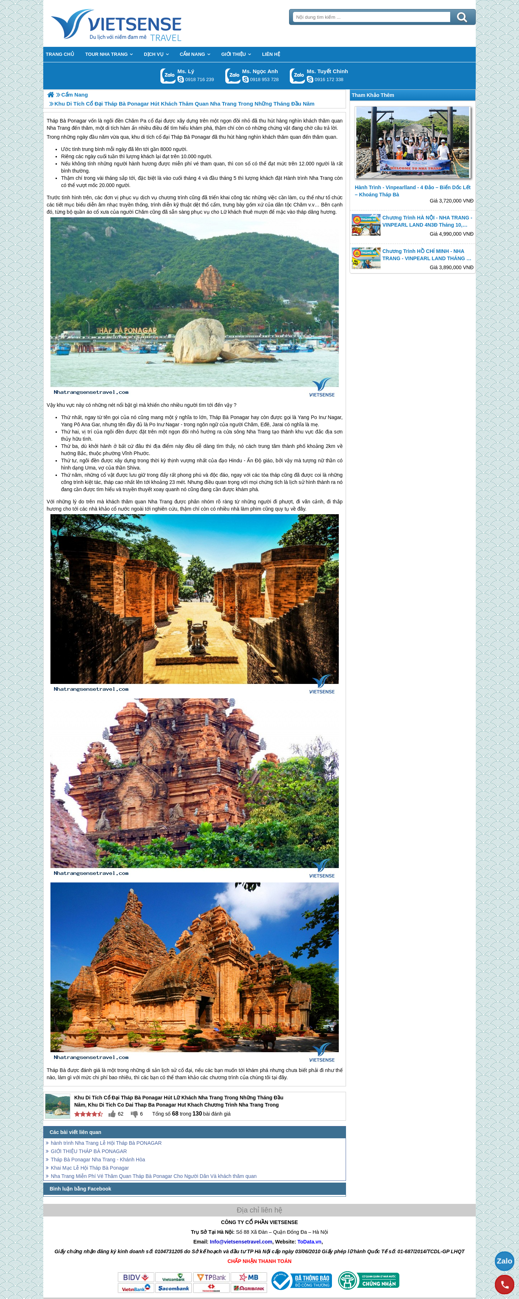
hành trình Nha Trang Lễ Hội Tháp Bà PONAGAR (106, 1143)
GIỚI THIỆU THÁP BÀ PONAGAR (89, 1151)
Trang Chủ (134, 23)
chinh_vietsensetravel (310, 79)
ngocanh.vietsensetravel (245, 79)
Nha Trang (321, 178)
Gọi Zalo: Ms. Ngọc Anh (233, 76)
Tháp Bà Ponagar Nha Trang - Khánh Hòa (98, 1159)
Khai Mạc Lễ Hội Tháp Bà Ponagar (90, 1168)
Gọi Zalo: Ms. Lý (168, 76)
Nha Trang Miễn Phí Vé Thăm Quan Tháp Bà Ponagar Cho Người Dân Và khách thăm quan (154, 1176)
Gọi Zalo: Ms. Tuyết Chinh (297, 76)
